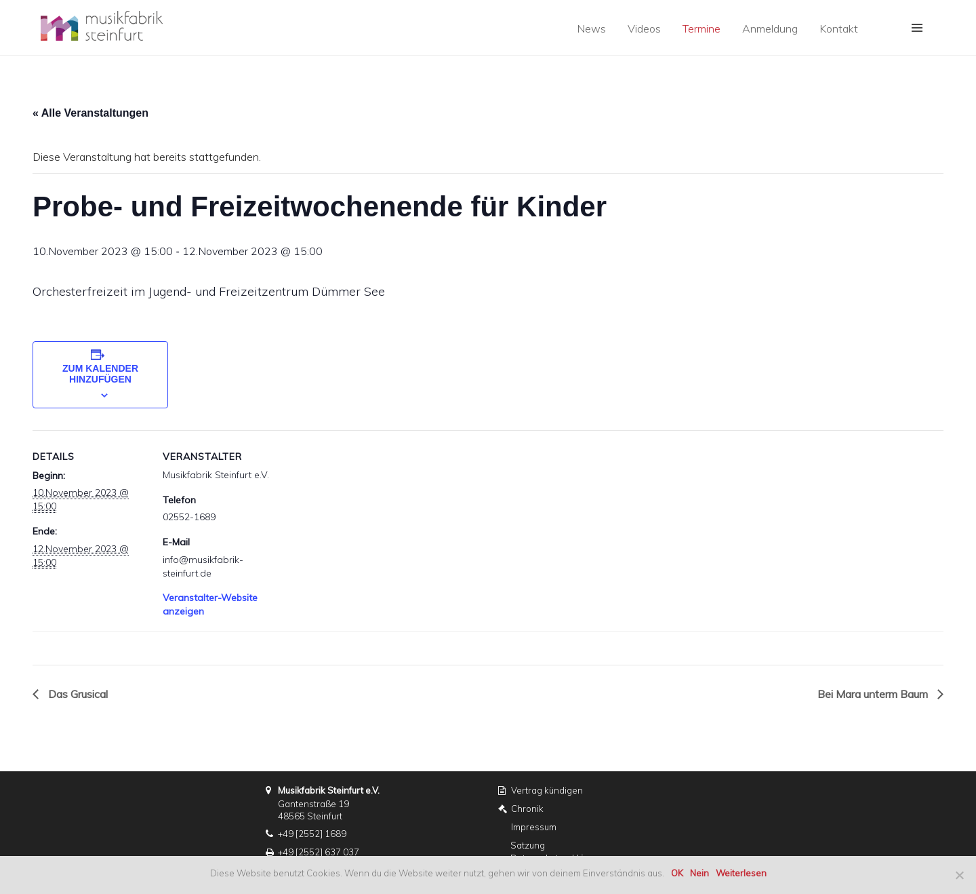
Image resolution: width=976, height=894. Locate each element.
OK (677, 873)
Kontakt (838, 28)
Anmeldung (770, 28)
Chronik (527, 808)
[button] (917, 27)
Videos (644, 28)
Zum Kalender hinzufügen (100, 374)
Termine (701, 28)
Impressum (533, 826)
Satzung (527, 845)
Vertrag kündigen (547, 790)
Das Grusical (76, 694)
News (591, 28)
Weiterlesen (741, 873)
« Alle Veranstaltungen (90, 113)
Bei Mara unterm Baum (874, 694)
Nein (699, 873)
